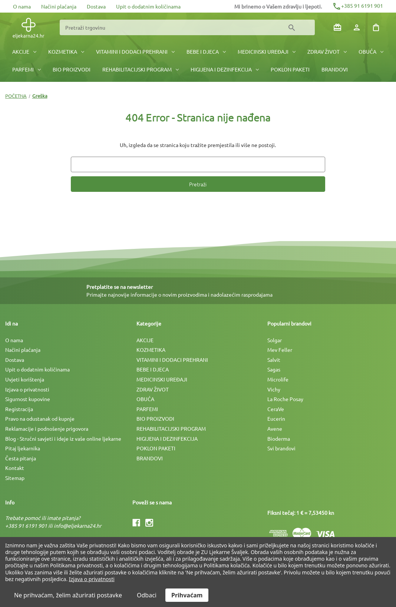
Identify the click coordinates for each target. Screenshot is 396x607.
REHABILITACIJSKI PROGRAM (140, 69)
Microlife (277, 379)
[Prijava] (356, 27)
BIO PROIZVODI (71, 69)
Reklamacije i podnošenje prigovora (46, 428)
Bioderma (278, 438)
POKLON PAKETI (290, 69)
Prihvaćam (186, 595)
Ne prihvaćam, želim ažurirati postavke (68, 595)
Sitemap (14, 477)
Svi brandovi (281, 448)
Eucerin (276, 418)
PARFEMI (26, 69)
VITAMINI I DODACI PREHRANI (135, 51)
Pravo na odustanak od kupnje (40, 418)
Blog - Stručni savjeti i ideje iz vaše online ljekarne (63, 438)
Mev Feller (279, 349)
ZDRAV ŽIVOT (327, 51)
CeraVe (275, 409)
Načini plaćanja (58, 6)
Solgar (274, 340)
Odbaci (146, 595)
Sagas (273, 369)
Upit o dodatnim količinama (148, 6)
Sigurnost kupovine (27, 399)
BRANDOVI (334, 69)
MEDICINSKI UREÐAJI (267, 51)
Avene (274, 428)
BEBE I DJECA (206, 51)
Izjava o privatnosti (27, 389)
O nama (22, 6)
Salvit (273, 359)
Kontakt (14, 467)
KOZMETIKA (66, 51)
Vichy (273, 389)
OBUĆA (371, 51)
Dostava (96, 6)
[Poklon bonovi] (337, 27)
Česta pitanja (20, 458)
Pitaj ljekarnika (22, 448)
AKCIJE (24, 51)
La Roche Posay (285, 399)
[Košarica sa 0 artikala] (376, 27)
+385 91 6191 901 (357, 5)
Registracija (19, 409)
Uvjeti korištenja (24, 379)
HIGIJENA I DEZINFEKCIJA (225, 69)
